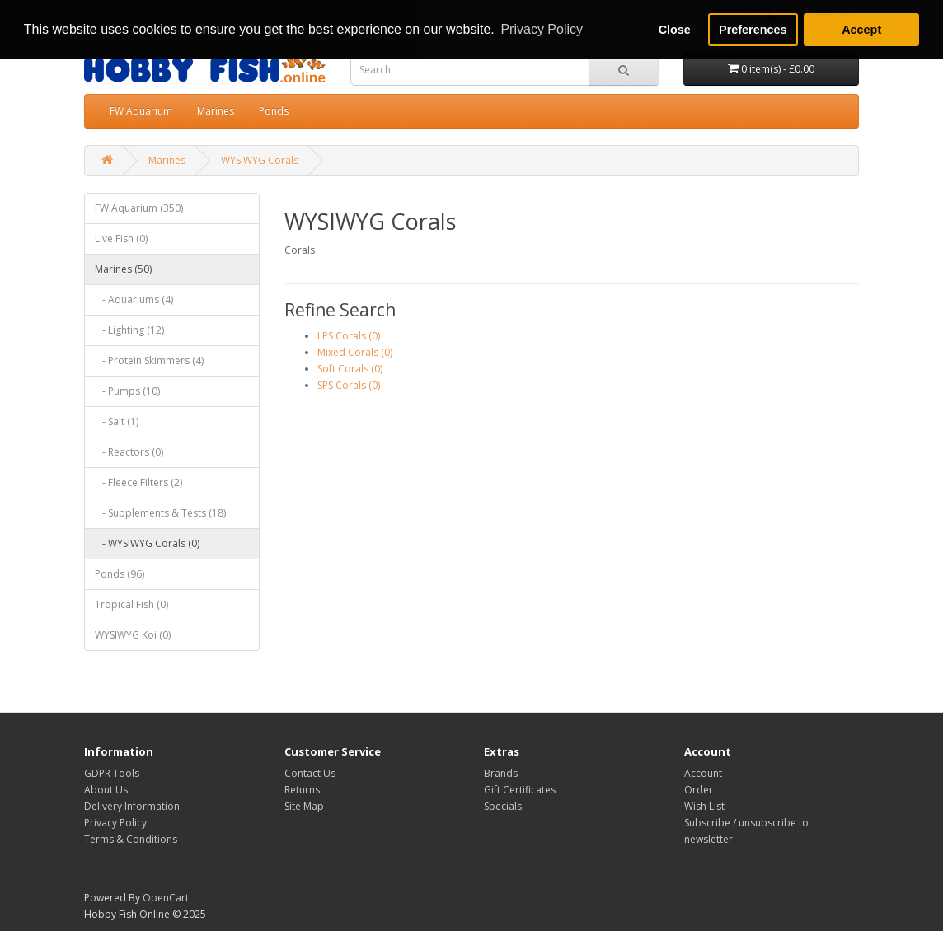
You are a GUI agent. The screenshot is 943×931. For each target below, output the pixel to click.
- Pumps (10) (127, 391)
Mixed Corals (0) (354, 352)
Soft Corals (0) (349, 369)
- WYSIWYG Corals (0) (147, 543)
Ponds (274, 111)
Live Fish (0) (121, 239)
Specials (503, 806)
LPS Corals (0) (348, 336)
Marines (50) (123, 269)
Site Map (304, 806)
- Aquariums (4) (134, 299)
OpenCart (166, 898)
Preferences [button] (752, 29)
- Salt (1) (116, 421)
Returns (302, 790)
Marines (215, 111)
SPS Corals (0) (348, 385)
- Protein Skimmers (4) (149, 360)
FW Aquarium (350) (139, 208)
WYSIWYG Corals (259, 160)
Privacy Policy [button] (541, 29)
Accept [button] (861, 29)
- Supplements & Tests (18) (160, 513)
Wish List (704, 806)
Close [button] (675, 29)
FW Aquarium (141, 111)
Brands (501, 773)
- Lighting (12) (129, 330)
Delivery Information (132, 806)
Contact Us (309, 773)
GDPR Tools (111, 773)
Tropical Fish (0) (131, 604)
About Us (106, 790)
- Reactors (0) (129, 452)
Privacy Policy (115, 823)
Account (703, 773)
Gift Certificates (520, 790)
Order (698, 790)
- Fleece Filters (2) (138, 482)
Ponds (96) (119, 574)
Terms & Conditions (130, 839)
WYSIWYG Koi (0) (133, 635)
